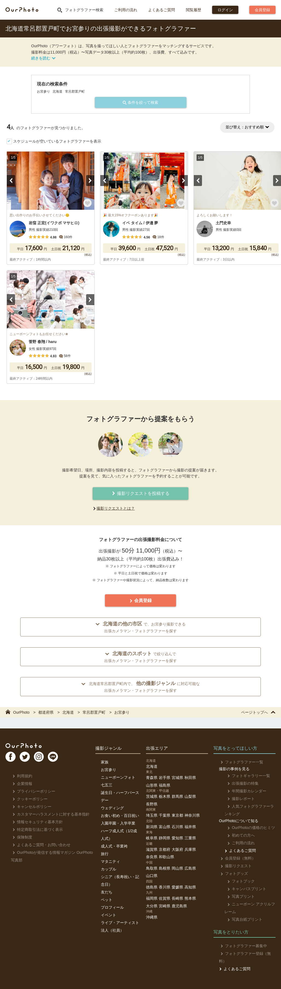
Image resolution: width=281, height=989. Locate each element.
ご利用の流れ (125, 10)
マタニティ (110, 861)
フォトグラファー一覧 (240, 762)
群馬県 (177, 796)
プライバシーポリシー (32, 791)
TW (28, 758)
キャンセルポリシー (30, 806)
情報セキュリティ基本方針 (36, 822)
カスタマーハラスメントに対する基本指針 (49, 814)
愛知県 (177, 838)
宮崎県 (164, 906)
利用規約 (21, 776)
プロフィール (112, 907)
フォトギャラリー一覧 (245, 776)
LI (62, 758)
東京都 (177, 815)
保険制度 (21, 837)
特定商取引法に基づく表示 (36, 829)
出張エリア (157, 748)
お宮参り (108, 769)
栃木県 (164, 796)
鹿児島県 (179, 906)
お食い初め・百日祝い (120, 815)
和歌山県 (166, 857)
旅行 (105, 854)
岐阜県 (151, 838)
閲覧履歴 (193, 10)
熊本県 (190, 898)
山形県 (151, 785)
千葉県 (164, 815)
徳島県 (151, 887)
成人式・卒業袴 (114, 846)
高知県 (190, 887)
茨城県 (151, 796)
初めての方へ (238, 835)
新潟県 (151, 827)
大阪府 (177, 849)
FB (11, 758)
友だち (106, 892)
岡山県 (177, 868)
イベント (108, 915)
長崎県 (177, 898)
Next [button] (90, 180)
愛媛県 (177, 887)
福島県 (164, 785)
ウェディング (112, 808)
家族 (105, 762)
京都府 (164, 849)
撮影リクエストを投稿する (140, 493)
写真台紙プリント (242, 919)
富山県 (164, 827)
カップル (108, 869)
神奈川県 (192, 815)
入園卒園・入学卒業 (118, 823)
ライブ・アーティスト (120, 922)
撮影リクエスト (234, 866)
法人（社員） (112, 930)
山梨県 (190, 796)
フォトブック (238, 881)
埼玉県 (151, 815)
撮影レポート (238, 798)
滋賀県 (151, 849)
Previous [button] (11, 180)
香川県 (164, 887)
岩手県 (164, 777)
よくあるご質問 (161, 10)
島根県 (164, 868)
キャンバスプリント (244, 889)
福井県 (190, 827)
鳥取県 (151, 868)
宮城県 (177, 777)
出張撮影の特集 (240, 783)
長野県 (151, 804)
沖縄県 (151, 917)
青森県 (151, 777)
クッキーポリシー (28, 799)
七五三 (106, 785)
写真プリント (238, 896)
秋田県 (190, 777)
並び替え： (247, 127)
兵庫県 (190, 849)
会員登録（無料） (236, 858)
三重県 (190, 838)
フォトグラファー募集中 (242, 946)
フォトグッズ (233, 873)
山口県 (151, 875)
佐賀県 (164, 898)
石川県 (177, 827)
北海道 (151, 766)
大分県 (151, 906)
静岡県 (164, 838)
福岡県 (151, 898)
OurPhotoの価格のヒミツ (248, 827)
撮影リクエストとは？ (115, 508)
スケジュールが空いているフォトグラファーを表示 (57, 141)
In (45, 758)
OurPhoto (27, 746)
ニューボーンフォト (118, 777)
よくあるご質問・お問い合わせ (40, 845)
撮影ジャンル (108, 748)
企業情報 (21, 783)
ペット (106, 900)
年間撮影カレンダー (244, 791)
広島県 (190, 868)
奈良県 (151, 857)
